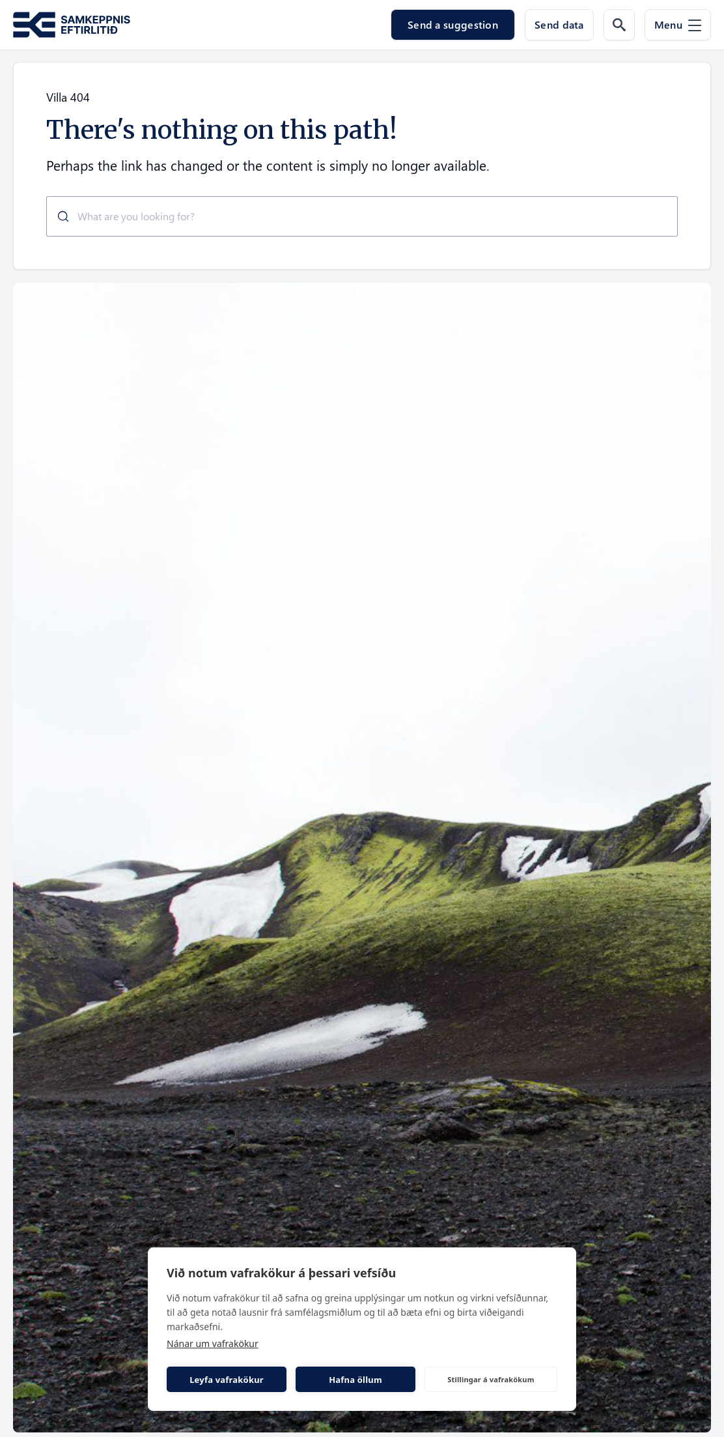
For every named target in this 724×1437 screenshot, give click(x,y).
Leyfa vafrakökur (226, 1380)
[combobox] (362, 216)
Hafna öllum (355, 1380)
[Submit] (58, 216)
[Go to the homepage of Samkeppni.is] (71, 25)
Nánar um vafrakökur (212, 1343)
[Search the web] (619, 24)
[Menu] (678, 24)
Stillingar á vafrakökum (490, 1379)
